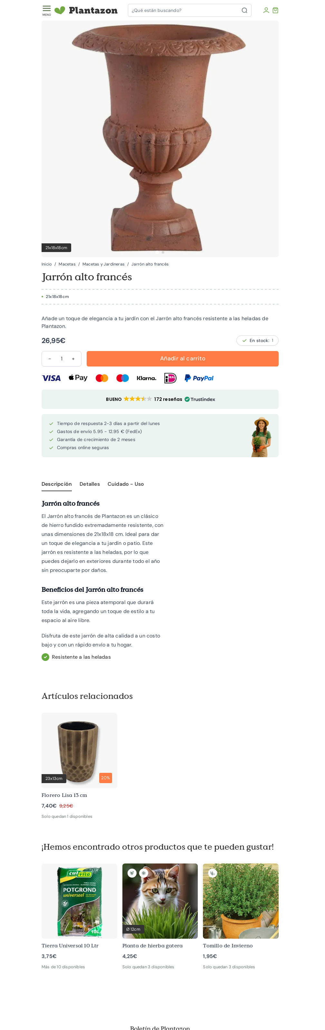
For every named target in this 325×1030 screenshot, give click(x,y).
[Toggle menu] (47, 10)
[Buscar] (246, 10)
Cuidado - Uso (126, 484)
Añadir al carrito (183, 358)
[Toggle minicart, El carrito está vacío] (275, 10)
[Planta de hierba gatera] (160, 911)
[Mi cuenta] (266, 10)
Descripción (57, 484)
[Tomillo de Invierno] (241, 911)
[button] (160, 399)
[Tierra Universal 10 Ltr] (79, 911)
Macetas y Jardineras (103, 264)
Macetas (67, 264)
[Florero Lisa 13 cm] (79, 761)
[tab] (157, 252)
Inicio (47, 264)
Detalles (90, 484)
